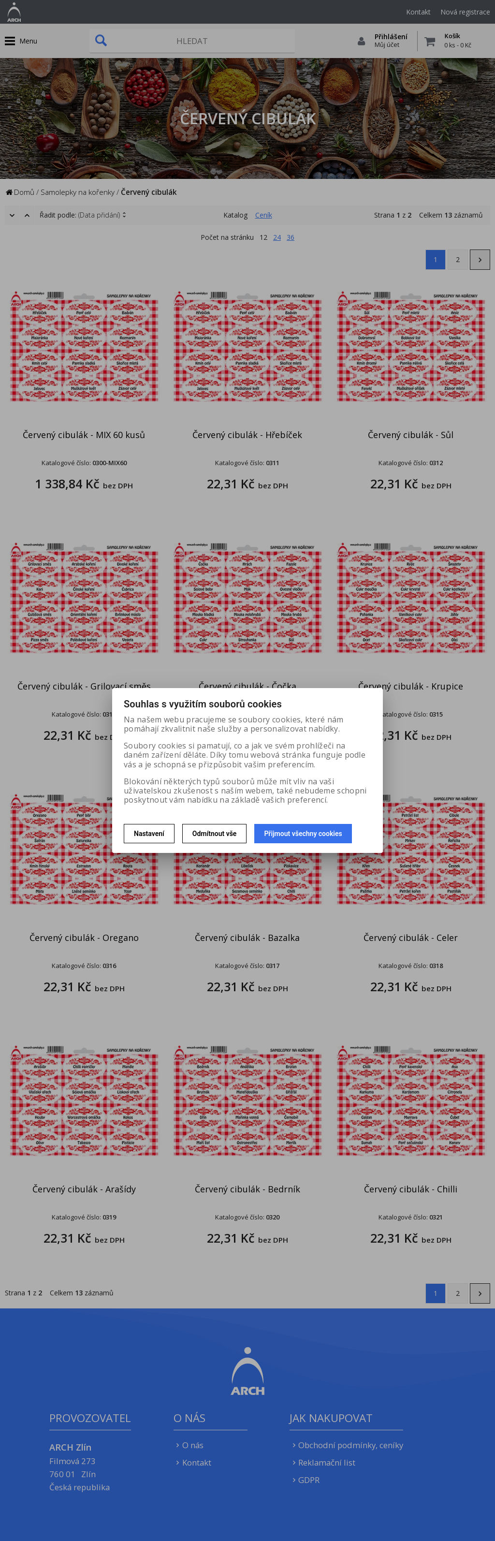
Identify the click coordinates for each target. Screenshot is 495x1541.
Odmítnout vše (214, 833)
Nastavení (149, 833)
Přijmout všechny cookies (303, 833)
